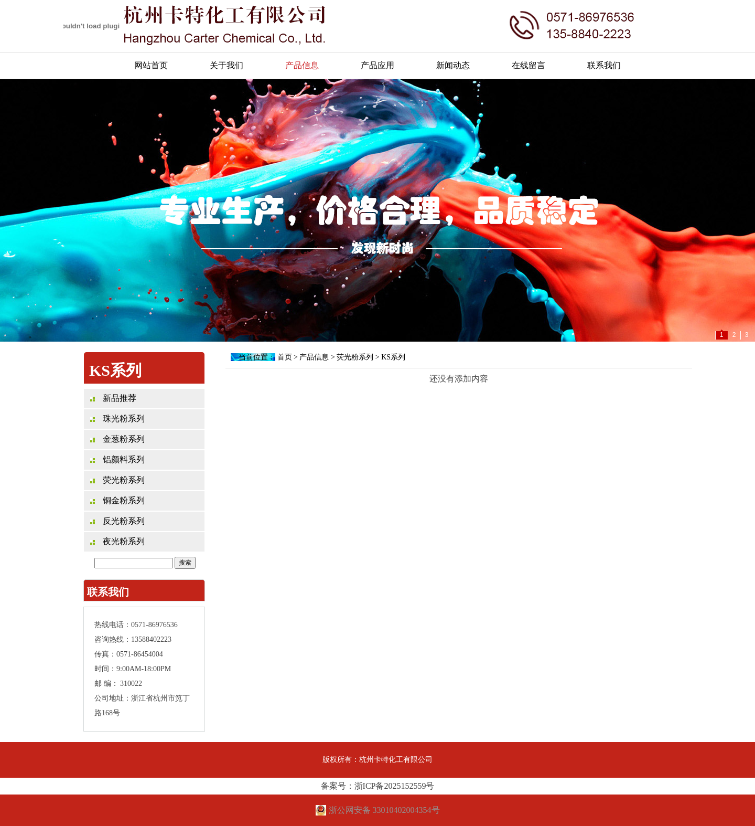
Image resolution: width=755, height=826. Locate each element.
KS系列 (393, 357)
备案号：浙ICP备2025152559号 (378, 785)
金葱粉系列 (117, 439)
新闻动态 (453, 65)
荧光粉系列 (117, 479)
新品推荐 (113, 398)
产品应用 (377, 65)
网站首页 (151, 65)
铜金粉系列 (117, 500)
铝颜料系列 (117, 459)
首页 (284, 357)
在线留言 (528, 65)
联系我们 (604, 65)
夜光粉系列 (117, 541)
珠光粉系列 (117, 418)
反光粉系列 (117, 520)
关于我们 (226, 65)
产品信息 (302, 65)
